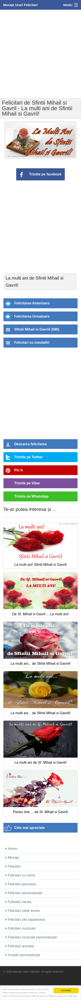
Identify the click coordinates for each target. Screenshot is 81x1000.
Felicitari (13, 866)
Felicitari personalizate (24, 893)
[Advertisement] (40, 53)
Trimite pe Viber (27, 483)
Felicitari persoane (21, 884)
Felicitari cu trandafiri (31, 342)
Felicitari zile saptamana (25, 919)
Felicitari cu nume (20, 875)
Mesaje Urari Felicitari (20, 5)
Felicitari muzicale (20, 928)
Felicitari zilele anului (23, 911)
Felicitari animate (20, 946)
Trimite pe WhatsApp (31, 496)
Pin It (18, 470)
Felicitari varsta (18, 902)
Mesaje (12, 857)
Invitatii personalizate (23, 955)
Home (11, 849)
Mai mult (73, 996)
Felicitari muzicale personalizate (31, 937)
